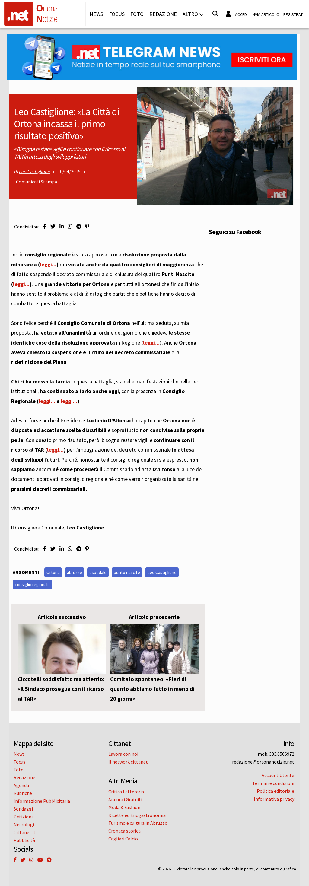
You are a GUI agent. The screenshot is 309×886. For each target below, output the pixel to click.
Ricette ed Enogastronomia (137, 815)
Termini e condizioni (273, 783)
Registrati (293, 14)
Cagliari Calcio (123, 839)
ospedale (98, 572)
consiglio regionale (32, 584)
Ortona (53, 572)
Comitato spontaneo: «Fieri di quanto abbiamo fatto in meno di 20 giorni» (152, 688)
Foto (137, 14)
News (96, 14)
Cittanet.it (25, 832)
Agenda (21, 785)
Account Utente (278, 775)
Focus (117, 14)
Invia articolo (265, 14)
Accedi (241, 14)
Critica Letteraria (126, 792)
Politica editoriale (275, 791)
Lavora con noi (123, 754)
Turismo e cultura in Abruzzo (137, 823)
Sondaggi (23, 809)
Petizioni (23, 817)
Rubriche (23, 793)
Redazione (163, 14)
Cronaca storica (124, 831)
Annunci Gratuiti (125, 799)
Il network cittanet (128, 762)
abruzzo (74, 572)
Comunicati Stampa (36, 182)
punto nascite (127, 572)
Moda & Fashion (124, 807)
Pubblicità (24, 840)
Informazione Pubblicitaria (42, 801)
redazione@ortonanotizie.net (263, 762)
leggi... (48, 264)
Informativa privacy (274, 799)
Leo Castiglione (34, 171)
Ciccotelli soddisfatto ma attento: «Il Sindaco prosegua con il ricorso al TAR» (61, 688)
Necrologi (24, 824)
